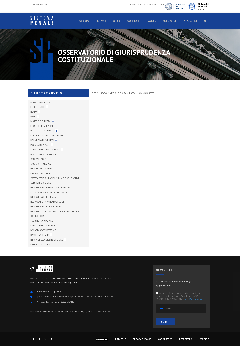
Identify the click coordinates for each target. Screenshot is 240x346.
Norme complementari (42, 140)
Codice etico (165, 339)
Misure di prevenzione (41, 126)
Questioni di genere (40, 182)
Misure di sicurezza (40, 121)
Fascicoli (151, 21)
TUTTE (95, 93)
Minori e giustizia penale (43, 154)
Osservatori (170, 21)
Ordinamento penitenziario (44, 149)
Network (101, 21)
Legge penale (37, 107)
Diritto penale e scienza (43, 197)
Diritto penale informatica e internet (50, 187)
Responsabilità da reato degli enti (48, 201)
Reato (104, 93)
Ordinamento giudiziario (43, 225)
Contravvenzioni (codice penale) (47, 135)
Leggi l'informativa (193, 299)
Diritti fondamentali (41, 168)
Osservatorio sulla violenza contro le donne (54, 178)
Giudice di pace (38, 159)
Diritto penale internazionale (46, 206)
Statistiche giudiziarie (41, 220)
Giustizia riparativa (40, 164)
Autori (117, 21)
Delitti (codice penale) (42, 130)
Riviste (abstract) (39, 235)
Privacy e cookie (142, 339)
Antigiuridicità (118, 93)
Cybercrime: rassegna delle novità (48, 192)
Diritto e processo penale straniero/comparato (55, 211)
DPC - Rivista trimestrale (43, 230)
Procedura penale (40, 145)
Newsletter (191, 21)
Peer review (185, 339)
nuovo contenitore (40, 102)
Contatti (204, 339)
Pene (33, 116)
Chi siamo (84, 21)
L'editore (120, 339)
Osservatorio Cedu (40, 173)
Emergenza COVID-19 (40, 244)
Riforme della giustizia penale (46, 239)
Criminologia (37, 216)
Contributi (133, 21)
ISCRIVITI (165, 321)
